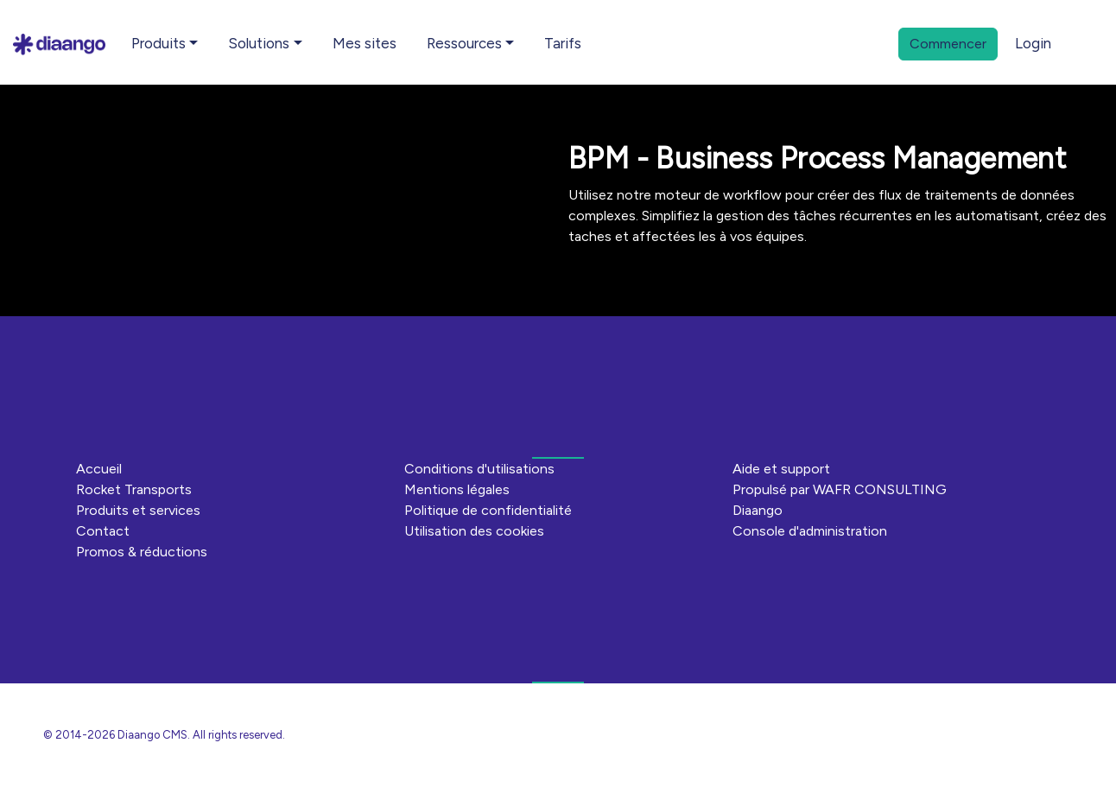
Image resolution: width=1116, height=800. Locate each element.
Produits (158, 43)
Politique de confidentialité (488, 510)
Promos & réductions (141, 551)
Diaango (757, 510)
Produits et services (138, 510)
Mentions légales (457, 489)
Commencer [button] (948, 43)
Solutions (258, 43)
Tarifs (562, 43)
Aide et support (781, 468)
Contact (103, 531)
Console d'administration (809, 531)
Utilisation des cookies (474, 531)
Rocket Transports (134, 489)
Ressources (464, 43)
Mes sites (364, 43)
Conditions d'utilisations (479, 468)
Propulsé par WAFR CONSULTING (839, 489)
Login (1033, 43)
